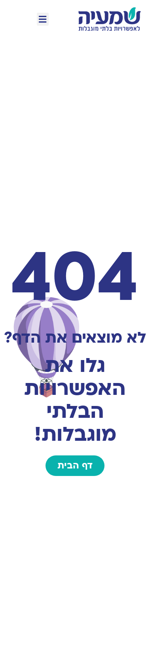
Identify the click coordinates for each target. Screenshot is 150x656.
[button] (43, 19)
